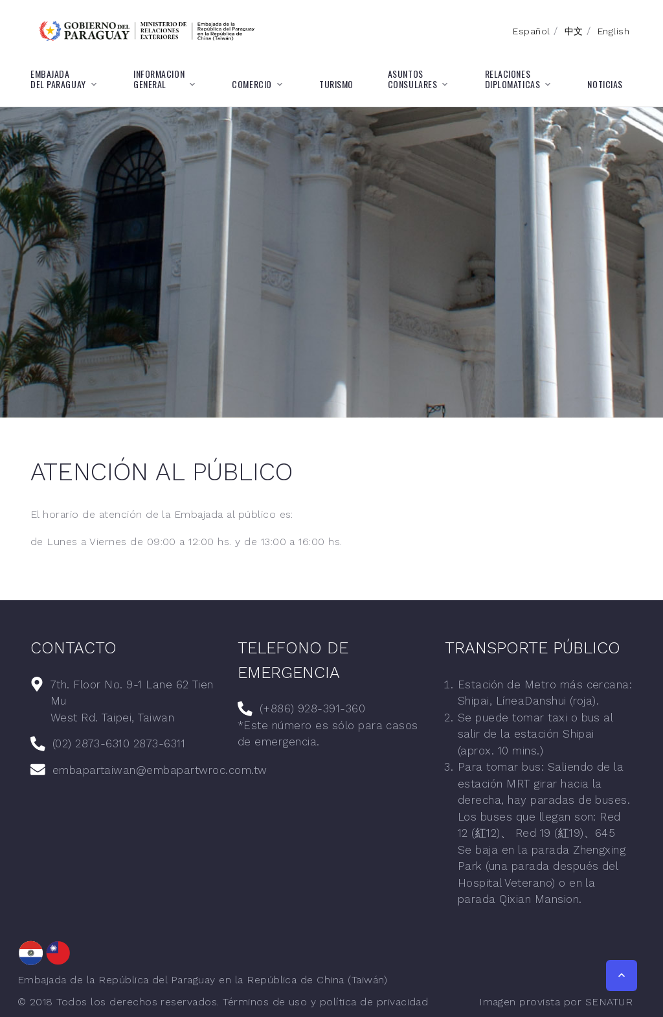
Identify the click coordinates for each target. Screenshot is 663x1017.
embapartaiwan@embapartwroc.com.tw (159, 770)
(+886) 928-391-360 (313, 708)
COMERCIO (251, 84)
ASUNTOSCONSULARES (413, 79)
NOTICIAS (604, 84)
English (613, 31)
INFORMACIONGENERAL (159, 79)
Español (531, 31)
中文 (574, 31)
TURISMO (336, 84)
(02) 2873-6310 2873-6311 (119, 743)
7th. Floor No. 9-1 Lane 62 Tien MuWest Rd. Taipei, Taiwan (132, 701)
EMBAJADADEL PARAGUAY (58, 79)
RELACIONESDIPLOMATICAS (513, 79)
